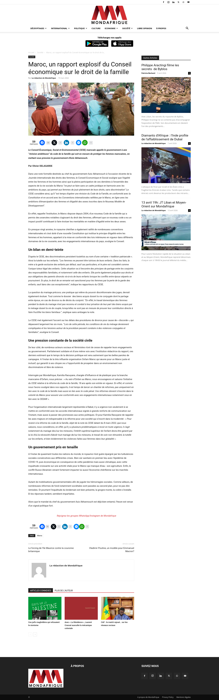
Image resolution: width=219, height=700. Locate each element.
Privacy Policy (168, 697)
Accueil (31, 52)
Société (127, 28)
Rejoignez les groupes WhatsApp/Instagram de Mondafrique (86, 515)
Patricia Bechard (148, 73)
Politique (80, 28)
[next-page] (35, 634)
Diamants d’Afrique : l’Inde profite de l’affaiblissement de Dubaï (164, 137)
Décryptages (38, 28)
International (60, 28)
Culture (96, 28)
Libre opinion (144, 28)
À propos (161, 28)
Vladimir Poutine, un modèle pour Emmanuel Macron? (111, 550)
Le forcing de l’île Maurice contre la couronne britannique (51, 550)
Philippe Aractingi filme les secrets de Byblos (160, 67)
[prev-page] (30, 634)
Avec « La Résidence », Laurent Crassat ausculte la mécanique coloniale (78, 625)
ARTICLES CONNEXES (40, 590)
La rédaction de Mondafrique (44, 78)
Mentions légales (183, 697)
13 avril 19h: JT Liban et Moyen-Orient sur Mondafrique (163, 204)
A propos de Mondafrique (148, 697)
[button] (187, 28)
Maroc (39, 535)
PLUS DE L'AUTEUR (64, 590)
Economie (111, 28)
